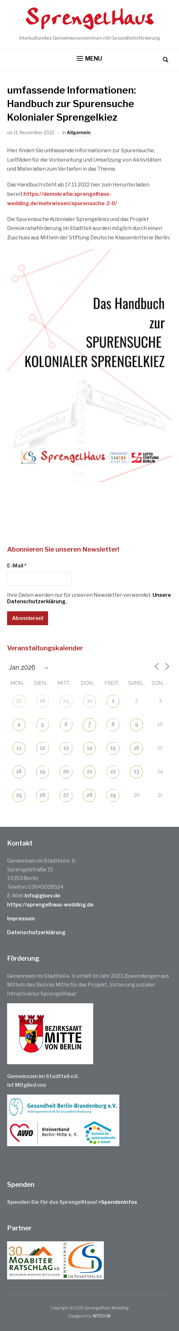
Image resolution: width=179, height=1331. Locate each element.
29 (66, 701)
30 (89, 701)
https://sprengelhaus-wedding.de (50, 905)
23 (137, 771)
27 (19, 701)
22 (113, 771)
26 (42, 795)
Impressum (21, 919)
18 (19, 771)
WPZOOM (102, 1316)
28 (42, 701)
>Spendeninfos (117, 1202)
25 (19, 795)
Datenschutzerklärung (36, 932)
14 (89, 748)
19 (42, 771)
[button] (89, 58)
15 (112, 748)
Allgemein (79, 132)
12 (42, 748)
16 (136, 748)
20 (66, 771)
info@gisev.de (42, 896)
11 (18, 748)
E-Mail (16, 566)
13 (65, 748)
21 (89, 771)
